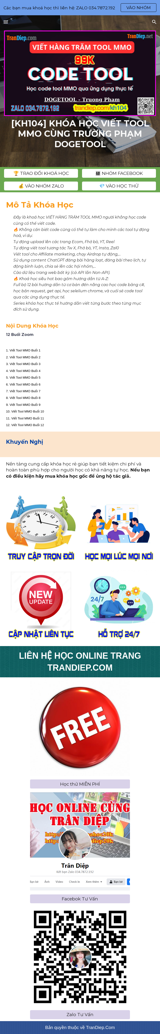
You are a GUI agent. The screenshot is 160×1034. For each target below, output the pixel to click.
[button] (5, 21)
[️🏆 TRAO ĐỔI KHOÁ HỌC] (41, 173)
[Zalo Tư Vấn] (80, 1015)
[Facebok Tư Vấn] (80, 899)
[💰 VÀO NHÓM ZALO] (41, 186)
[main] (80, 134)
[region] (80, 7)
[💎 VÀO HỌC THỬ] (119, 186)
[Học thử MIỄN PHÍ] (80, 784)
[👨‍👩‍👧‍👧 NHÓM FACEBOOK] (119, 173)
